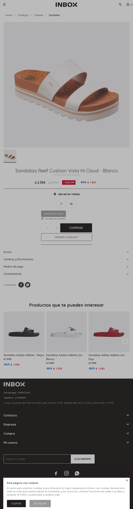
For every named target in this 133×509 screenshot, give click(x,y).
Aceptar (16, 503)
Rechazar (40, 503)
